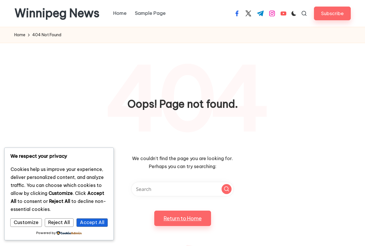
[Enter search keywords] (182, 189)
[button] (332, 13)
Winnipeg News (56, 13)
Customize (26, 222)
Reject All (59, 222)
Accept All (92, 222)
